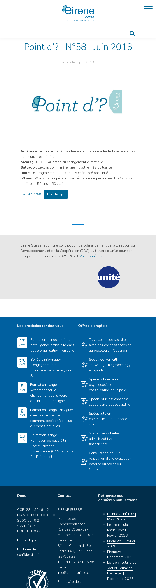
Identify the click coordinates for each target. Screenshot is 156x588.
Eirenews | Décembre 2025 (120, 537)
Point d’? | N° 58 (31, 194)
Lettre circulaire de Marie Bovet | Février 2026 (122, 513)
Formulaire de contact (75, 564)
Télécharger (56, 194)
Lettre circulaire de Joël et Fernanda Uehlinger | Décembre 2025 (122, 553)
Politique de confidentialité (28, 535)
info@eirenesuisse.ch (74, 555)
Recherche (132, 33)
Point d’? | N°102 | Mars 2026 (121, 500)
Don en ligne (27, 523)
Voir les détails (91, 256)
